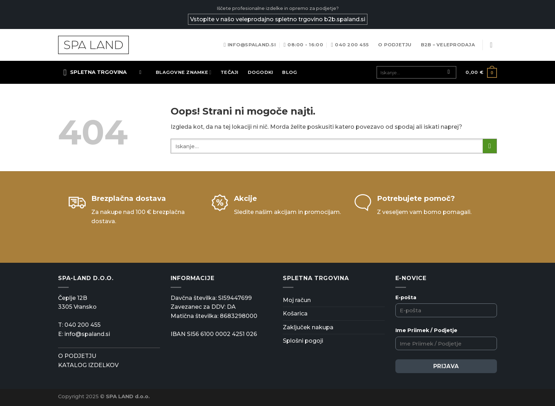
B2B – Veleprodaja (448, 44)
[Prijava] (493, 45)
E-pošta (405, 297)
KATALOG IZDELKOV (88, 365)
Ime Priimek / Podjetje (426, 330)
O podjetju (395, 44)
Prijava (446, 366)
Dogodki (260, 72)
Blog (289, 72)
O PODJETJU (77, 356)
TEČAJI (230, 72)
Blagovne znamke (183, 72)
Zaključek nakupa (308, 327)
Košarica (295, 313)
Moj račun (297, 300)
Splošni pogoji (303, 340)
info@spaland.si (87, 334)
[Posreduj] (448, 72)
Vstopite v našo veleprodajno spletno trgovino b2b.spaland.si (277, 19)
